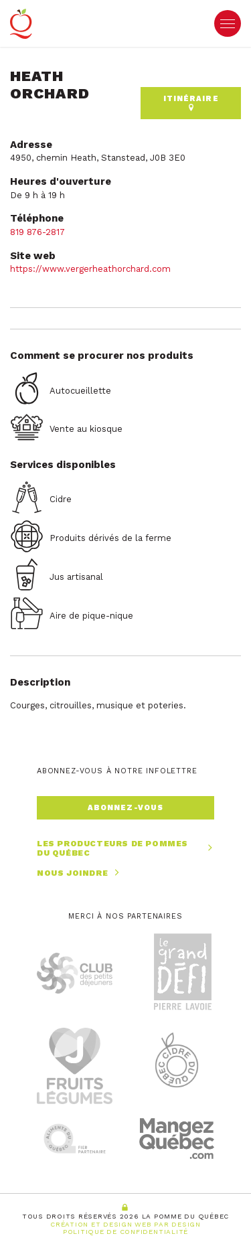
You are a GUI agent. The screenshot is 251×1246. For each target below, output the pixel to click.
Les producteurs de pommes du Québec (125, 849)
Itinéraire (191, 102)
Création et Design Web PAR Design (125, 1224)
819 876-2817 (37, 232)
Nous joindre (79, 873)
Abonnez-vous (125, 807)
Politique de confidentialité (125, 1231)
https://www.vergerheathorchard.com (90, 269)
